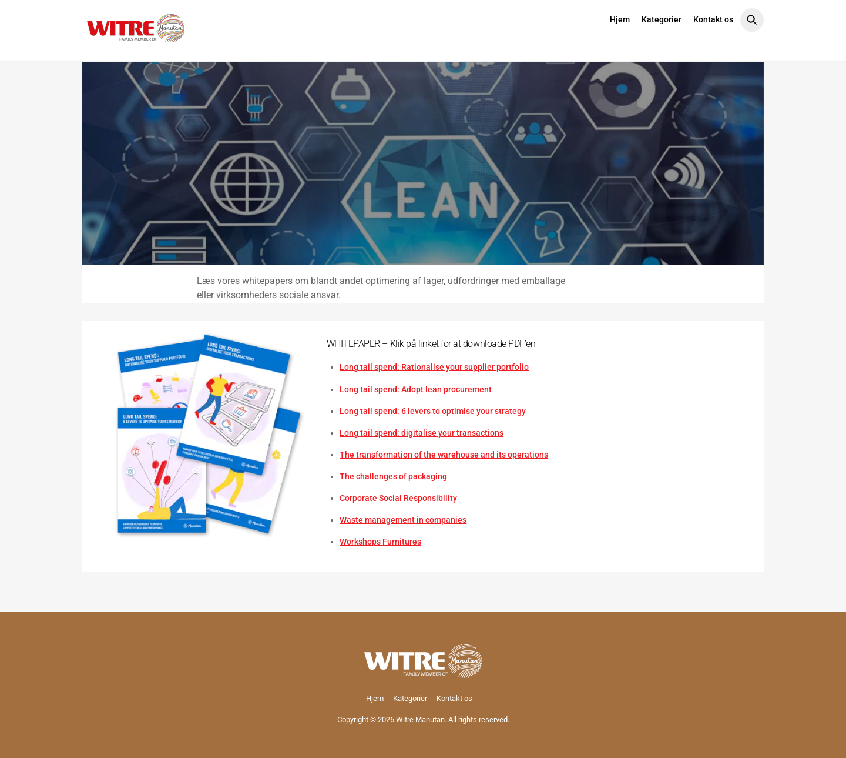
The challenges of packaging (393, 476)
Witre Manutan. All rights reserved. (452, 719)
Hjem (620, 19)
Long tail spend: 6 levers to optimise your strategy (433, 411)
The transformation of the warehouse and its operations (444, 454)
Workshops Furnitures (380, 541)
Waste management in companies (403, 520)
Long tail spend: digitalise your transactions (421, 433)
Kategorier (662, 19)
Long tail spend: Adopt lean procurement (416, 389)
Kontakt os (713, 19)
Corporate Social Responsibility (398, 498)
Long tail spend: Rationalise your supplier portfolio (434, 367)
